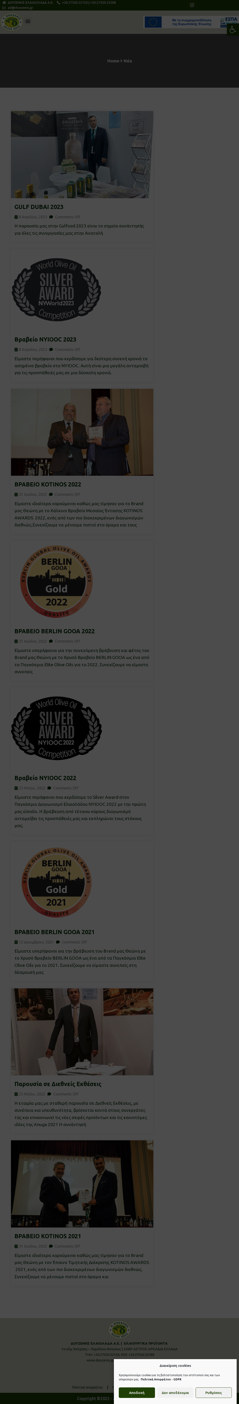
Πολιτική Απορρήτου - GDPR (161, 1380)
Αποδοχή (136, 1394)
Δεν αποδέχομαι (175, 1394)
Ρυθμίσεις (213, 1394)
